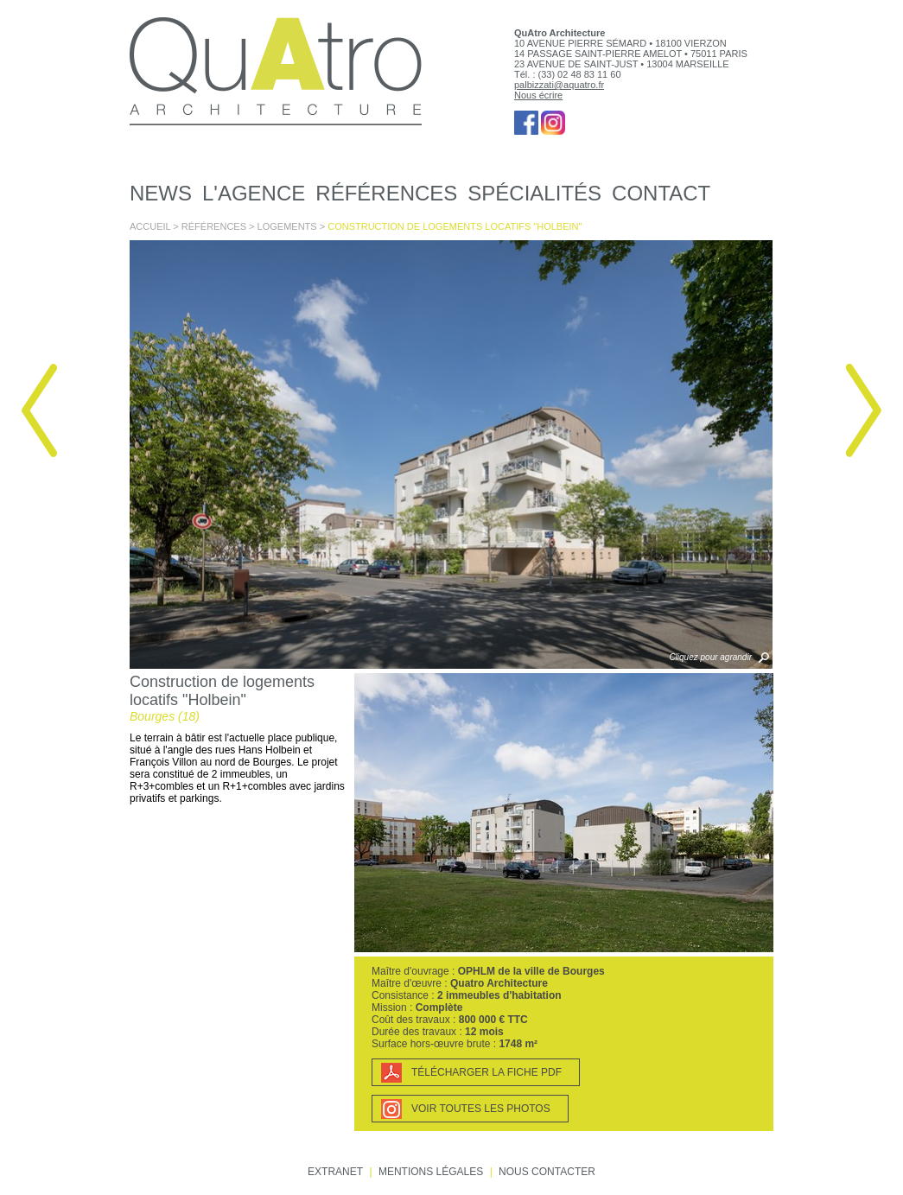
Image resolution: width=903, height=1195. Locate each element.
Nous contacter (547, 1172)
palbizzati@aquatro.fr (559, 84)
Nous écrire (538, 95)
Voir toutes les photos (480, 1109)
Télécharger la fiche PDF (486, 1072)
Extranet (335, 1172)
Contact (661, 193)
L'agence (253, 193)
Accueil (150, 226)
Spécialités (534, 193)
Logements (287, 226)
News (161, 193)
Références (386, 193)
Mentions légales (430, 1172)
